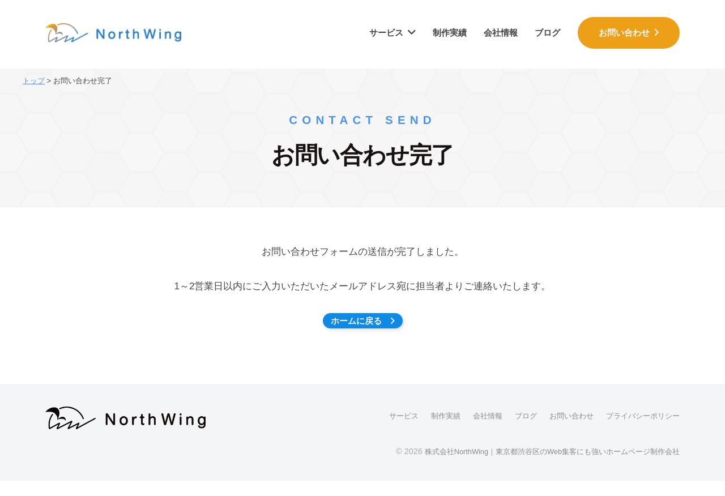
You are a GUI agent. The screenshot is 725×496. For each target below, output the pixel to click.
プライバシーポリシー (640, 431)
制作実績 (450, 32)
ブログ (547, 32)
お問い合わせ (626, 32)
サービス (386, 32)
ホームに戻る (362, 328)
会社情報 (501, 32)
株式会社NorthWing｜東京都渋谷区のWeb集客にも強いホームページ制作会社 (541, 466)
